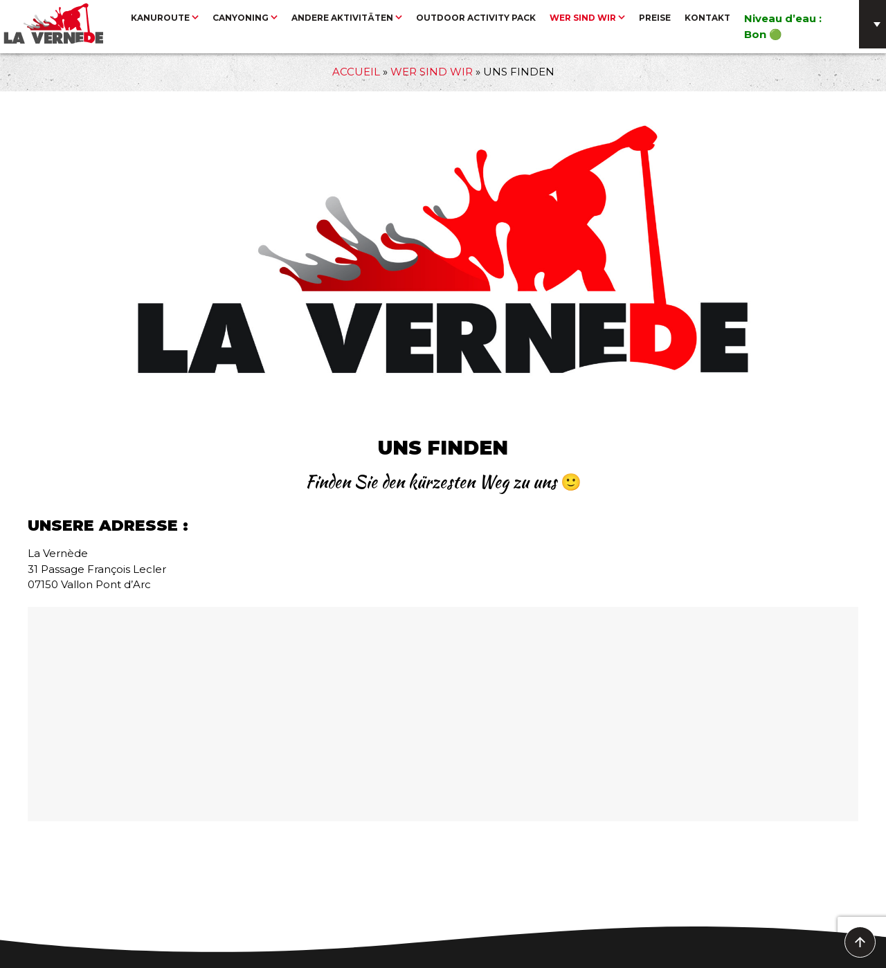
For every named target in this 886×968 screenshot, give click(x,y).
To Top (860, 942)
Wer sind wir (431, 71)
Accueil (356, 71)
